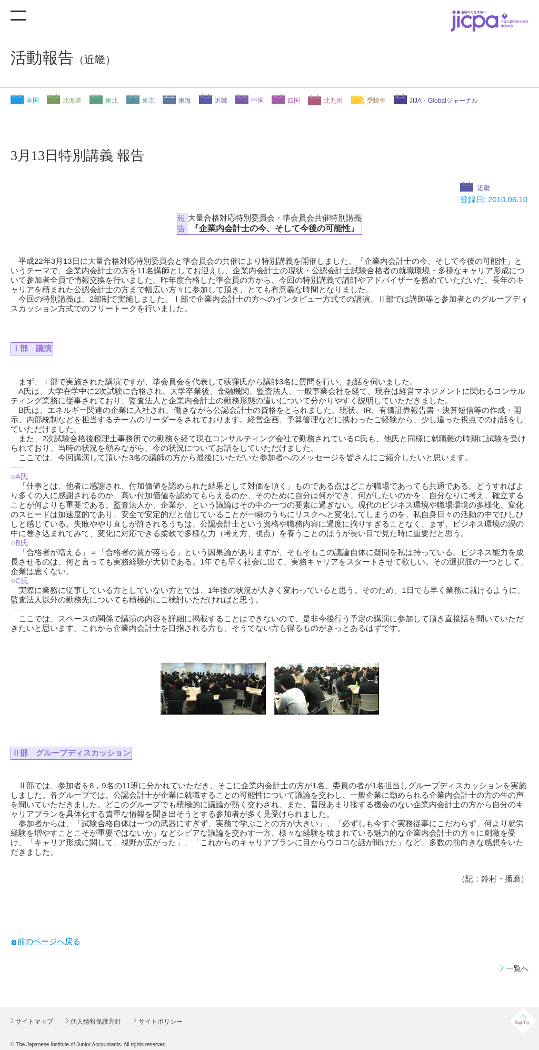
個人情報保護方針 (95, 1021)
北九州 (333, 100)
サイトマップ (33, 1021)
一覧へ (517, 968)
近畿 (221, 100)
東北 (111, 100)
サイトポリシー (159, 1021)
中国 (257, 100)
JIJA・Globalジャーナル (444, 100)
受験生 (376, 100)
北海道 (72, 100)
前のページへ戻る (49, 941)
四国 (293, 100)
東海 (184, 100)
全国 (32, 100)
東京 (148, 100)
